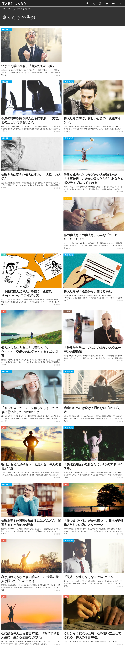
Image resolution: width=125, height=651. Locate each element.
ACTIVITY (68, 200)
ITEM (3, 256)
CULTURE (68, 312)
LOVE (3, 312)
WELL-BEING (6, 31)
